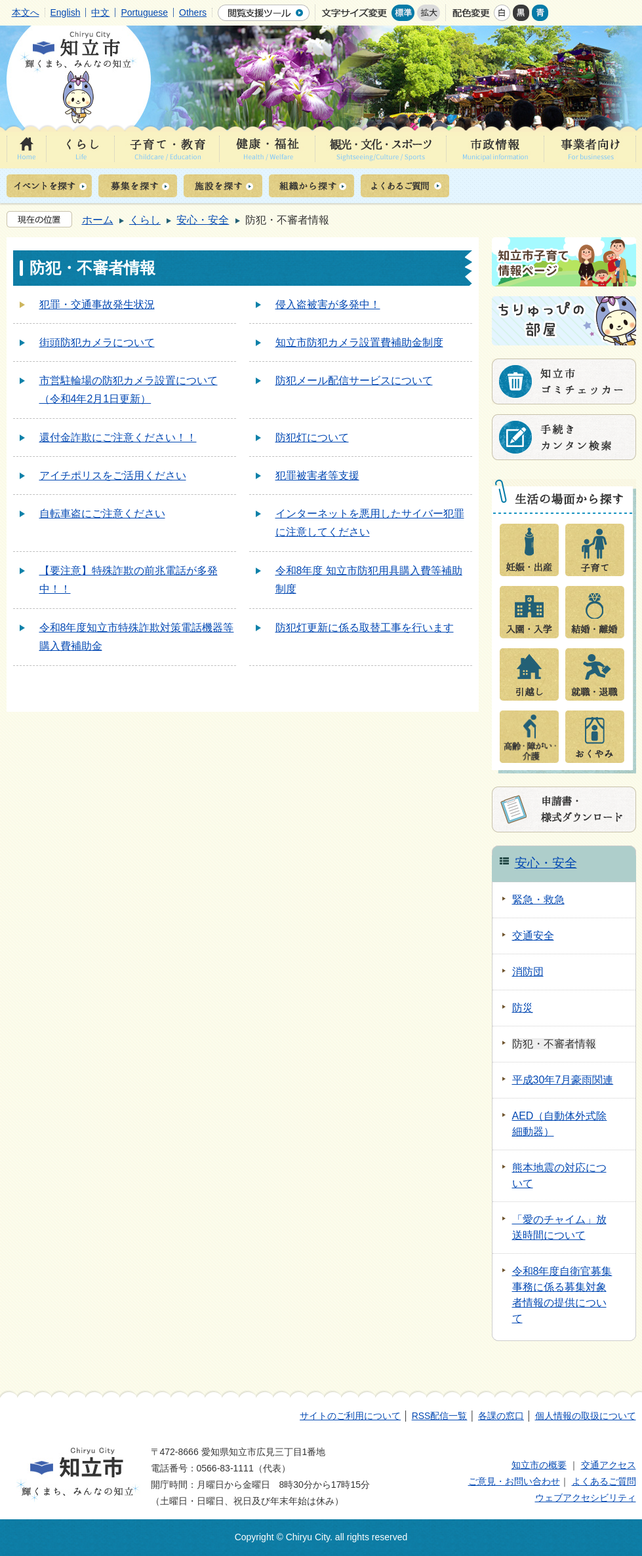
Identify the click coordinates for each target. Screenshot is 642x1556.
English (65, 12)
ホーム (97, 219)
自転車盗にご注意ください (102, 513)
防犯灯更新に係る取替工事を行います (364, 627)
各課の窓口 (501, 1415)
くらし (145, 219)
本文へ (25, 12)
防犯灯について (312, 437)
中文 (100, 12)
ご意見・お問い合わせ (514, 1481)
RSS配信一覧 (440, 1415)
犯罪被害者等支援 (317, 475)
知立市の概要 (539, 1465)
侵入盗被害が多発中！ (327, 304)
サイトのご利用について (350, 1415)
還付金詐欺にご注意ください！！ (118, 437)
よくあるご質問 (604, 1481)
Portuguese (144, 12)
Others (193, 12)
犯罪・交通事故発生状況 (97, 304)
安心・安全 (202, 219)
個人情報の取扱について (585, 1415)
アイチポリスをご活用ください (112, 475)
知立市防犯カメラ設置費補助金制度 (359, 342)
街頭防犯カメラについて (97, 342)
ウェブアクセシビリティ (585, 1497)
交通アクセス (608, 1465)
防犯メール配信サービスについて (354, 380)
